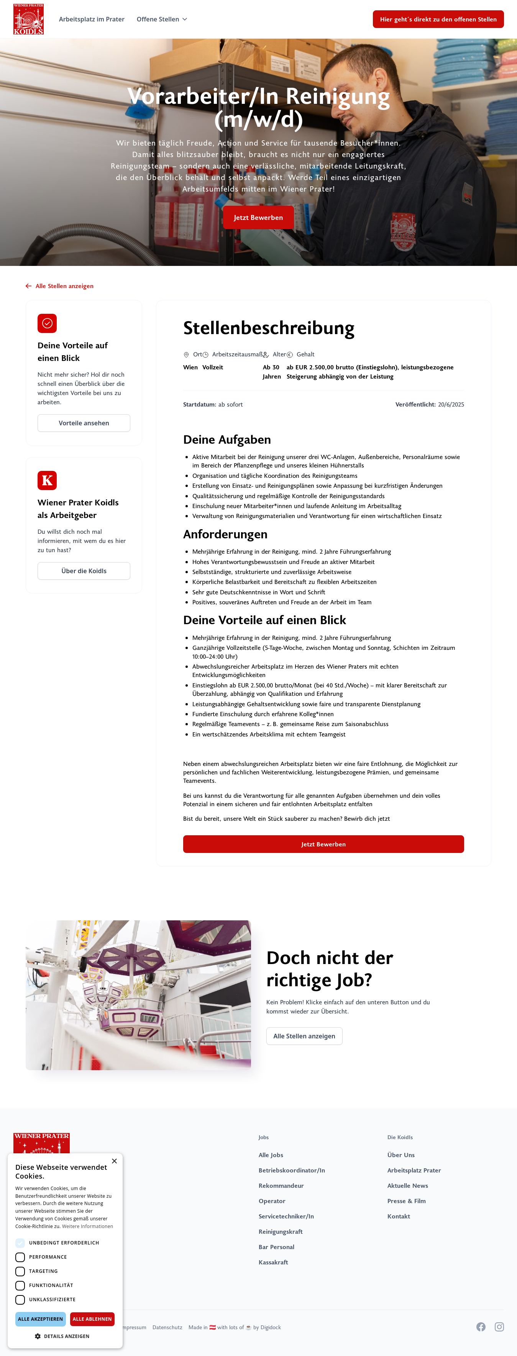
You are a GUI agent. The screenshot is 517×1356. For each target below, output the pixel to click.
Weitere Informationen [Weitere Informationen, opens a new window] (87, 1226)
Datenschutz (167, 1327)
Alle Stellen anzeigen (305, 1036)
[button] (163, 19)
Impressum (133, 1327)
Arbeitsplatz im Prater (92, 19)
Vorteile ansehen (84, 423)
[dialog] (65, 1250)
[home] (28, 19)
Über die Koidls (84, 571)
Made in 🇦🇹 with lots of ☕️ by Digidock (235, 1327)
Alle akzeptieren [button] (40, 1319)
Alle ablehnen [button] (92, 1319)
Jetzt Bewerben (258, 217)
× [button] (114, 1161)
